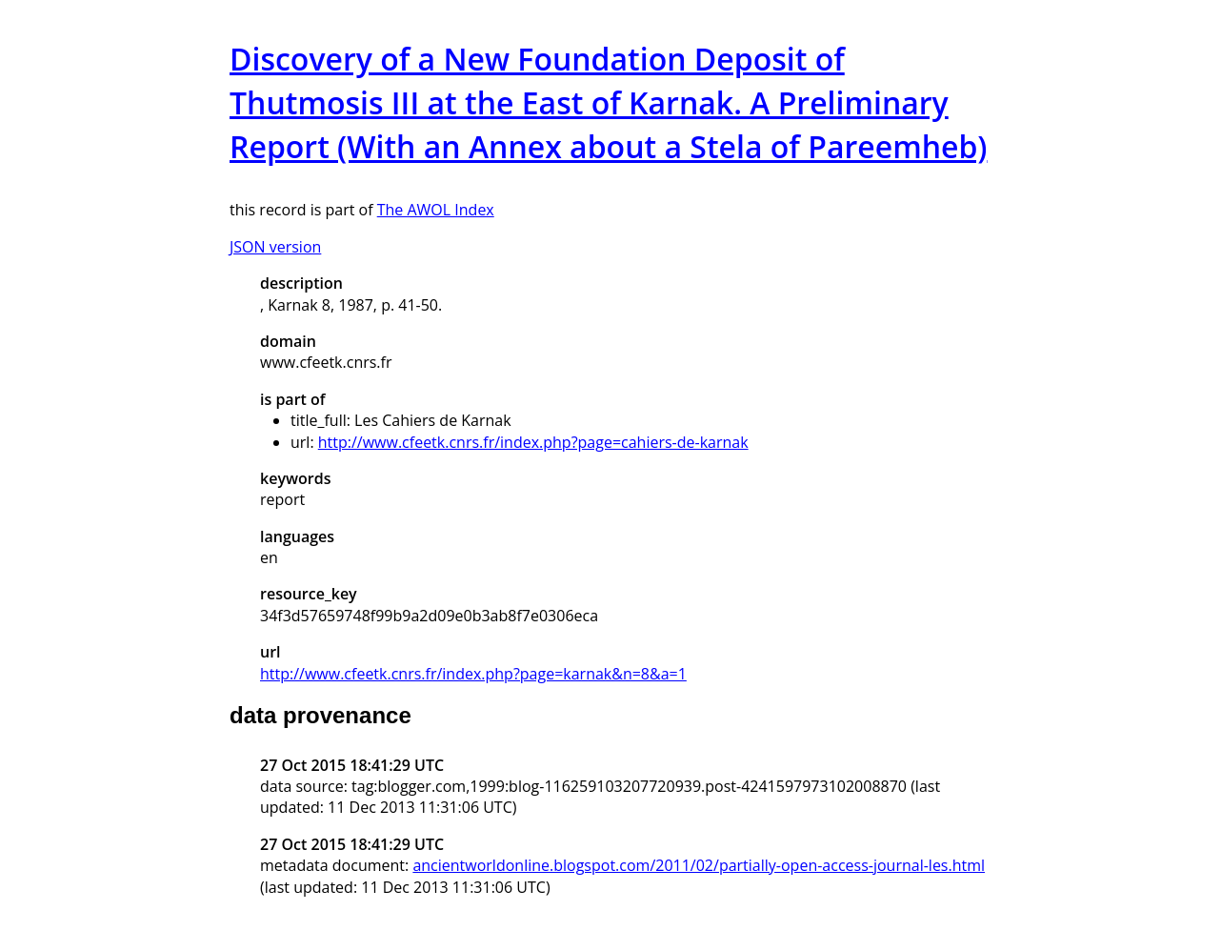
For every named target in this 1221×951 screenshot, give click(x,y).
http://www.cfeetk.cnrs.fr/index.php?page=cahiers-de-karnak (533, 442)
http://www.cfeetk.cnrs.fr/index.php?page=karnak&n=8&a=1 (473, 673)
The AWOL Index (435, 209)
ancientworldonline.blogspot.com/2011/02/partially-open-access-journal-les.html (698, 865)
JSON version (275, 246)
